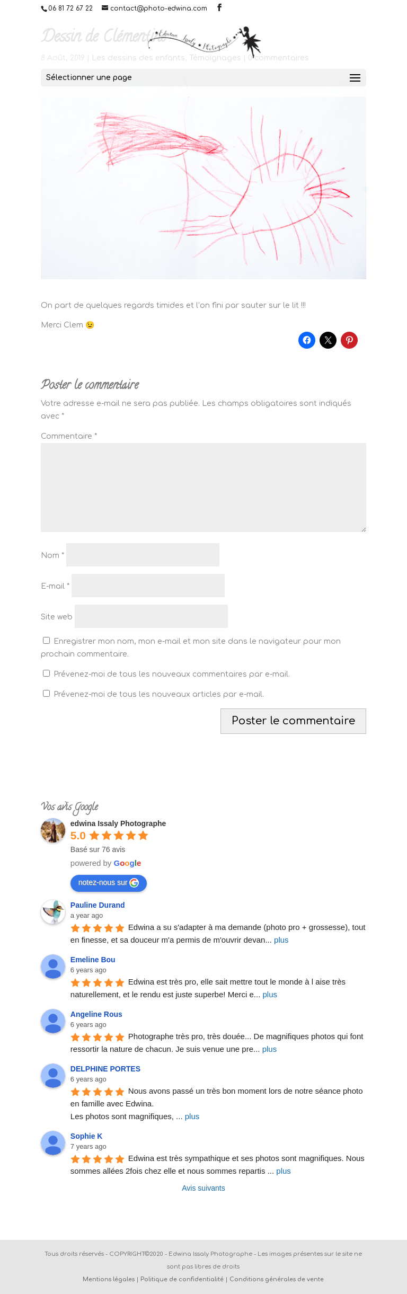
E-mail (55, 586)
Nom (52, 556)
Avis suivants (203, 1188)
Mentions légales (109, 1279)
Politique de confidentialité (182, 1279)
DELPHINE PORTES (105, 1069)
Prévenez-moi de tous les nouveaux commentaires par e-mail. (172, 674)
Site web (57, 617)
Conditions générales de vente (276, 1279)
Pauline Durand (97, 905)
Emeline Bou (93, 959)
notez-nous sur (108, 883)
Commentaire (69, 436)
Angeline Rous (96, 1014)
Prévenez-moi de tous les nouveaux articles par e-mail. (159, 694)
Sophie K (86, 1136)
